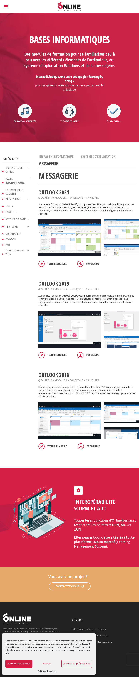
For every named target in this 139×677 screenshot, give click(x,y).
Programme (92, 263)
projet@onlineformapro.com (99, 642)
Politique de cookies (47, 671)
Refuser (46, 663)
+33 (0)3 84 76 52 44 (98, 635)
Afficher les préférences (76, 663)
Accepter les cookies (18, 663)
